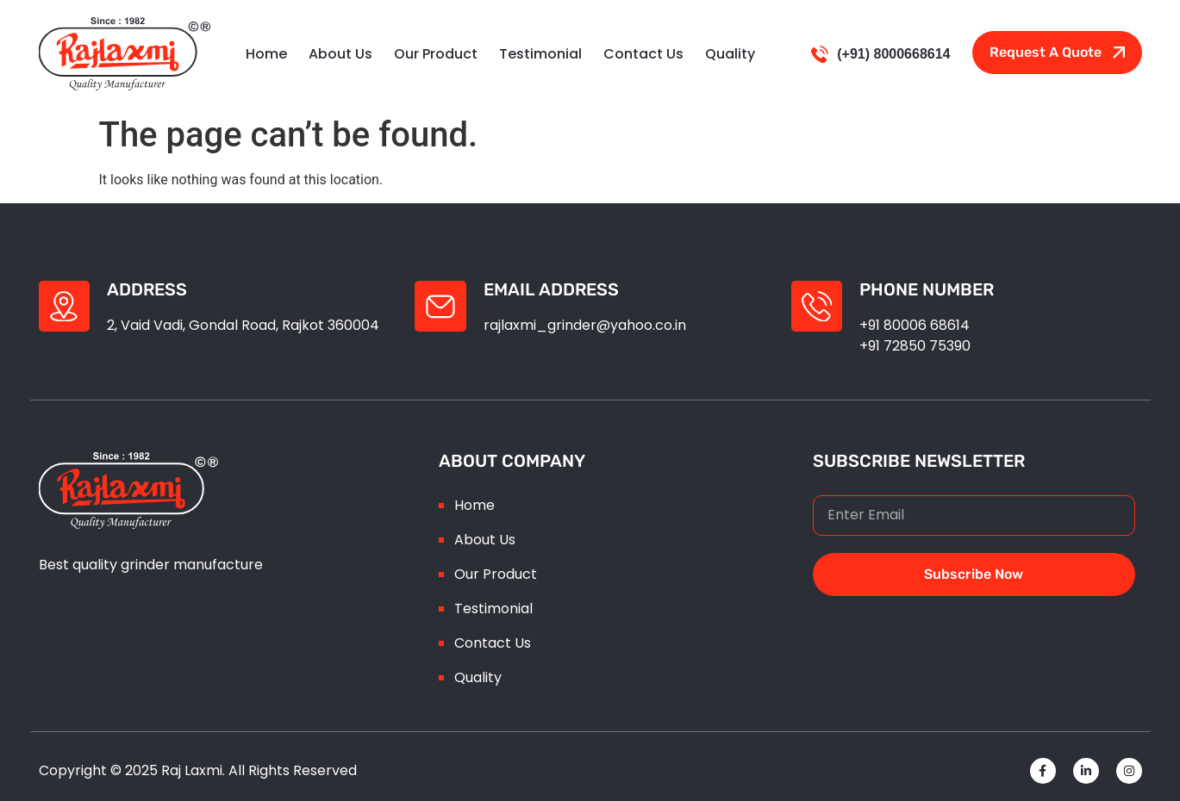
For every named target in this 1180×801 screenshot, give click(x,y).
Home (266, 54)
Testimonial (493, 608)
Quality (730, 54)
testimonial (540, 54)
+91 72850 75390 (915, 346)
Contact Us (643, 54)
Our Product (436, 54)
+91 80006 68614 (915, 325)
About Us (340, 54)
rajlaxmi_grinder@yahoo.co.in (585, 325)
